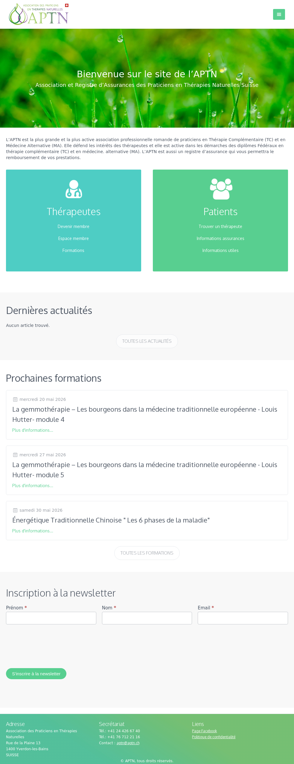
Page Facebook (204, 731)
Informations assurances (220, 238)
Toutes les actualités (147, 341)
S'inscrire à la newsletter (36, 673)
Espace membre (73, 238)
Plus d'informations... (32, 430)
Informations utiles (220, 250)
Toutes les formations (147, 553)
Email (206, 608)
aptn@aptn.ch (128, 743)
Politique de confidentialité (213, 737)
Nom (109, 608)
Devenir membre (73, 226)
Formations (73, 250)
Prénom (16, 608)
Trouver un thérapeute (220, 226)
